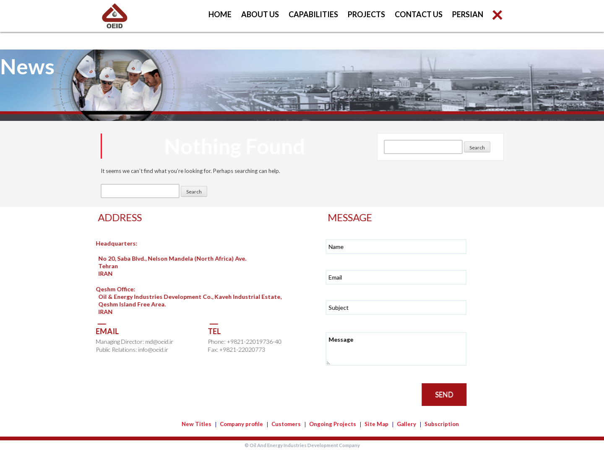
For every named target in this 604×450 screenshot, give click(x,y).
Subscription (441, 424)
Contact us (419, 14)
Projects (366, 14)
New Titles (196, 424)
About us (260, 14)
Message (401, 349)
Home (220, 14)
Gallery (406, 424)
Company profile (241, 424)
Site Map (376, 424)
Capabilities (313, 14)
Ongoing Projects (332, 424)
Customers (286, 424)
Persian (467, 14)
